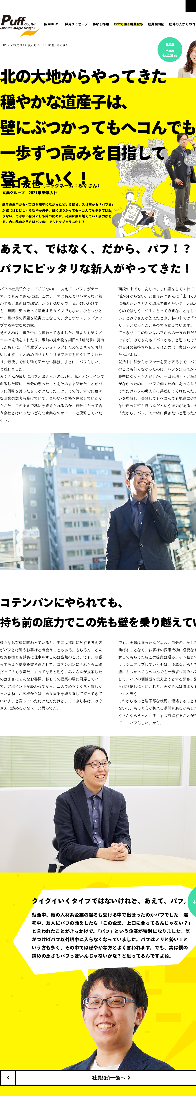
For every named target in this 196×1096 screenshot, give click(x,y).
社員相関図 (156, 24)
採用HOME (52, 24)
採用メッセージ (76, 24)
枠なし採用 (101, 24)
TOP (3, 45)
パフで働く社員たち (128, 24)
